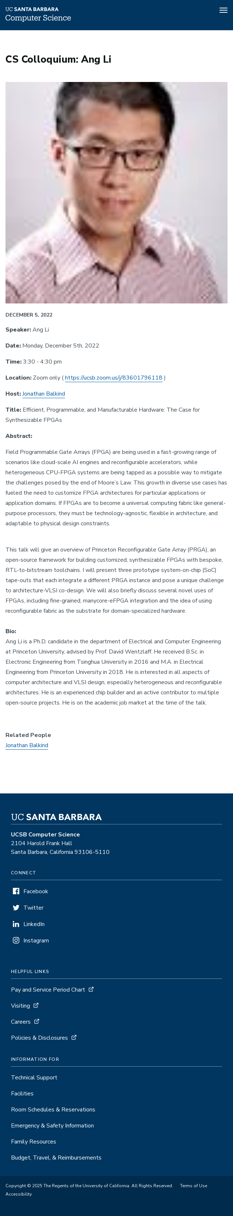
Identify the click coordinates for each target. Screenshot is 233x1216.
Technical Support (34, 1078)
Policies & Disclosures (39, 1038)
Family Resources (33, 1142)
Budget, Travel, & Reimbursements (56, 1158)
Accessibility (18, 1194)
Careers (21, 1022)
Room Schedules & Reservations (53, 1110)
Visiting (20, 1006)
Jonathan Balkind (43, 394)
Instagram (36, 941)
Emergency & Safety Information (52, 1126)
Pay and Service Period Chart (48, 990)
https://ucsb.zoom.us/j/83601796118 (114, 378)
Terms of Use (193, 1186)
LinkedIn (34, 924)
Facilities (22, 1094)
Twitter (33, 908)
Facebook (35, 891)
